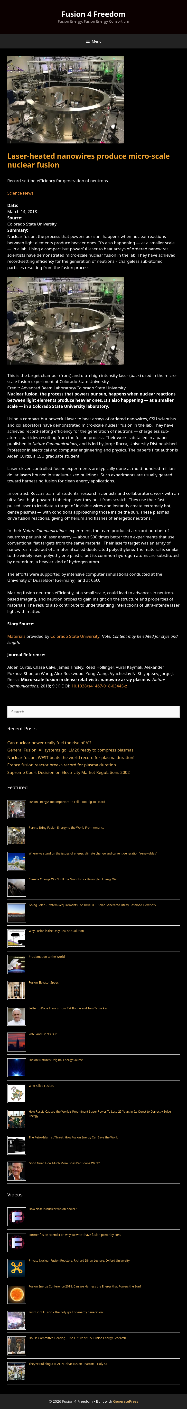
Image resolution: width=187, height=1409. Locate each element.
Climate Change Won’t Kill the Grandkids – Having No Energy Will (73, 879)
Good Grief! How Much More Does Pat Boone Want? (64, 1163)
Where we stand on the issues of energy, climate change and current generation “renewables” (93, 853)
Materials (16, 636)
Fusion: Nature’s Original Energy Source (56, 1060)
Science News (20, 193)
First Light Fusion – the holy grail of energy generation (66, 1312)
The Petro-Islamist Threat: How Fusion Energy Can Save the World (74, 1137)
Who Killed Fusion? (41, 1086)
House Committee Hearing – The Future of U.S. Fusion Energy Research (77, 1338)
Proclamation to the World (47, 957)
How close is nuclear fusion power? (52, 1209)
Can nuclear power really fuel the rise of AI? (49, 742)
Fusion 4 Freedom (93, 14)
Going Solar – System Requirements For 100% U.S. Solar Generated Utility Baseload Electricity (92, 905)
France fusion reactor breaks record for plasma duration (61, 765)
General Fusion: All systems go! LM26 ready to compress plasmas (70, 750)
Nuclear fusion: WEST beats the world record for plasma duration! (70, 757)
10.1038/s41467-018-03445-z (99, 686)
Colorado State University (74, 636)
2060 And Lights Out (43, 1034)
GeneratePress (125, 1401)
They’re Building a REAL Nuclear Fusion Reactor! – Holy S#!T (69, 1364)
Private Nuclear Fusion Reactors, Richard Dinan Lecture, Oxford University (79, 1261)
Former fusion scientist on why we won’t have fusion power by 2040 (75, 1235)
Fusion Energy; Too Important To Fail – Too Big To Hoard (67, 802)
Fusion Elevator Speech (44, 982)
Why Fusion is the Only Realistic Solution (56, 931)
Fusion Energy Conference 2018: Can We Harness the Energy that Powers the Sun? (85, 1286)
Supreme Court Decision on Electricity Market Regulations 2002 (68, 772)
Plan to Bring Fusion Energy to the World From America (66, 828)
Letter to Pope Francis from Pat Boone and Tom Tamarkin (68, 1008)
